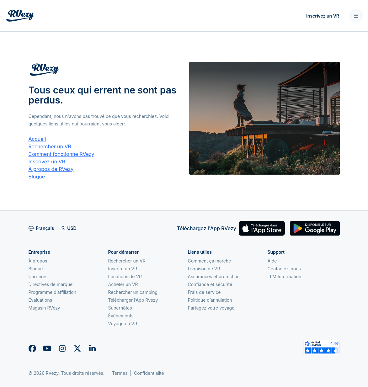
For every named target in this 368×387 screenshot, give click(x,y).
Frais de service (204, 292)
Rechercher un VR (50, 146)
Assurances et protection (214, 276)
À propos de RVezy (51, 169)
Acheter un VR (123, 284)
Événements (121, 315)
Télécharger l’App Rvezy (133, 300)
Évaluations (40, 300)
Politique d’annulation (210, 300)
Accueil (37, 139)
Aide (272, 260)
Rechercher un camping (133, 292)
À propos (38, 260)
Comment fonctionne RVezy (61, 154)
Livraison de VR (204, 268)
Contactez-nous (284, 268)
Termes (119, 373)
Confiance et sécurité (210, 284)
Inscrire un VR (122, 268)
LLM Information (284, 276)
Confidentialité (149, 373)
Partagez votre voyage (211, 307)
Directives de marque (51, 284)
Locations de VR (125, 276)
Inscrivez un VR (322, 16)
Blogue (37, 176)
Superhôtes (120, 307)
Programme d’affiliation (53, 292)
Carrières (38, 276)
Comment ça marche (209, 260)
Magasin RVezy (44, 307)
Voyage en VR (122, 323)
